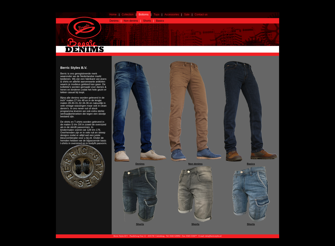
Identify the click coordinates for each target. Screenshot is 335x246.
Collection (128, 14)
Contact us (201, 14)
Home (113, 14)
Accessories (172, 14)
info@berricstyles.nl (213, 236)
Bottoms (144, 14)
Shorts (147, 20)
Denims (114, 20)
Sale (186, 14)
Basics (160, 20)
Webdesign (274, 239)
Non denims (131, 20)
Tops (156, 14)
